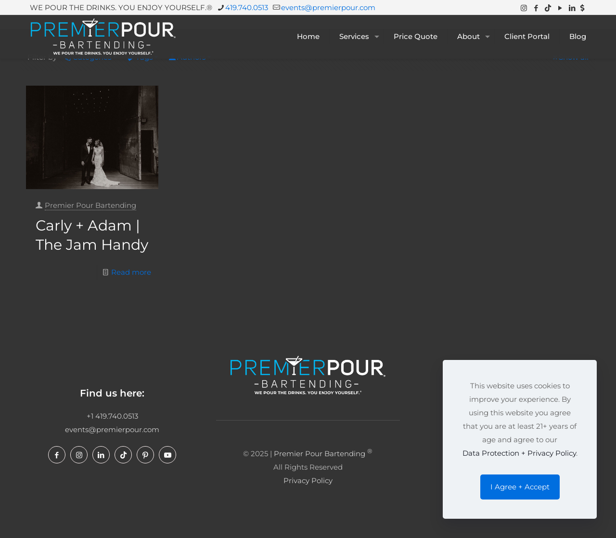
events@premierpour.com (112, 429)
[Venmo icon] (582, 8)
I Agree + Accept (520, 486)
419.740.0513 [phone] (246, 7)
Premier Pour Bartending (90, 205)
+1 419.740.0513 (112, 416)
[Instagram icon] (523, 8)
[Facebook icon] (535, 8)
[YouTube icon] (560, 8)
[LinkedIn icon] (572, 8)
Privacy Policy (308, 480)
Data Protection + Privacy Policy (519, 453)
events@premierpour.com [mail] (328, 7)
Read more (131, 272)
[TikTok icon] (548, 8)
